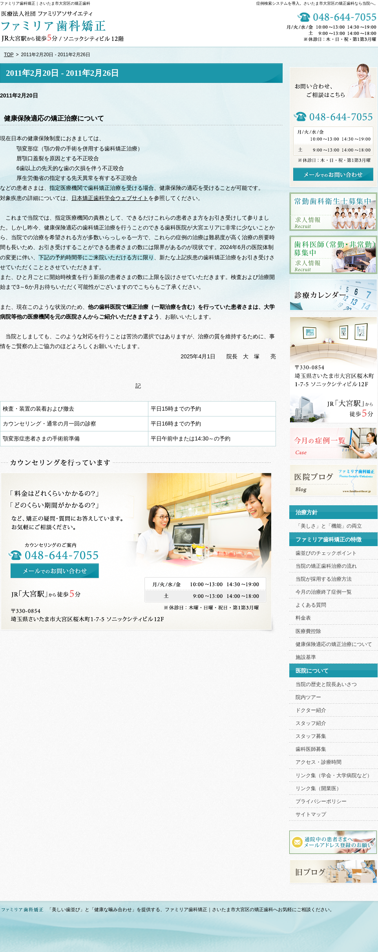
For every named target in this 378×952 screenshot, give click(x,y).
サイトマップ (311, 814)
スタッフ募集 (311, 736)
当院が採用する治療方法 (324, 579)
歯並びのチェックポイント (326, 553)
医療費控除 (308, 631)
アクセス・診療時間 (318, 762)
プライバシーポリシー (321, 801)
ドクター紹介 (311, 710)
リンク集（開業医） (318, 788)
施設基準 (306, 657)
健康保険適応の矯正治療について (54, 118)
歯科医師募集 (311, 749)
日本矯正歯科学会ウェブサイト (109, 198)
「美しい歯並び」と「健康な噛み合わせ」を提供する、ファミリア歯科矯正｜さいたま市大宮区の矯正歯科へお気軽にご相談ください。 (190, 909)
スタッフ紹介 (311, 723)
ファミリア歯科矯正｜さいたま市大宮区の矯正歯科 (45, 3)
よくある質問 (311, 605)
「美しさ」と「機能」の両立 (329, 526)
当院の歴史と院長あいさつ (326, 684)
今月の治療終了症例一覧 (324, 592)
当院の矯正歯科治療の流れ (326, 566)
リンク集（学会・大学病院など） (334, 775)
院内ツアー (308, 697)
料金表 (303, 618)
